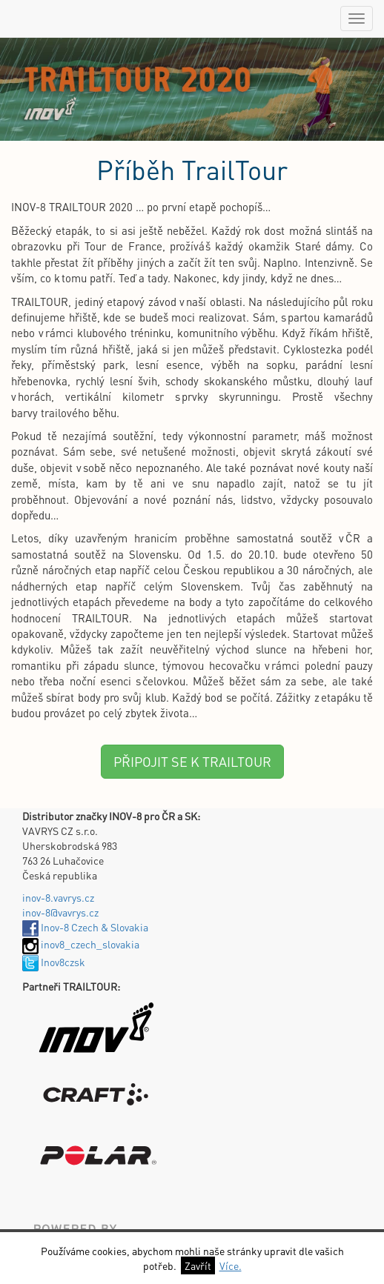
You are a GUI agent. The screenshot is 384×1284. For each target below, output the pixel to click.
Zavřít (198, 1265)
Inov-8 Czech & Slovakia (85, 927)
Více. (230, 1265)
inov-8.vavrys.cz (58, 897)
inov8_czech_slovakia (80, 944)
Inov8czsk (53, 961)
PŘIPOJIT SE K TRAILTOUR (192, 761)
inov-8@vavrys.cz (60, 912)
